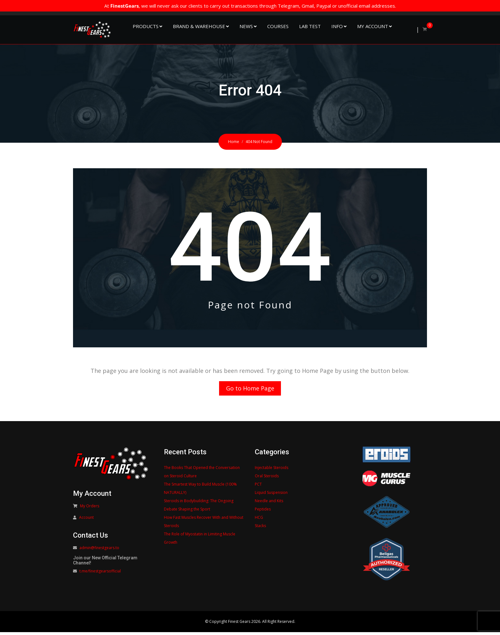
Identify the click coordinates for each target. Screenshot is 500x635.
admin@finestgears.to (99, 551)
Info (337, 26)
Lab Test (310, 26)
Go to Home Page (250, 390)
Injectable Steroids (271, 470)
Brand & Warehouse (199, 26)
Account (86, 520)
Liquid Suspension (271, 495)
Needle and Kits (269, 503)
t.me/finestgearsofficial (100, 574)
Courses (278, 26)
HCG (259, 520)
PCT (258, 487)
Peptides (263, 512)
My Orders (89, 509)
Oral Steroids (267, 478)
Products (145, 26)
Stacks (260, 528)
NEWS (246, 26)
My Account (372, 26)
